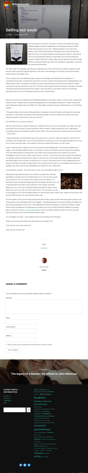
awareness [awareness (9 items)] (42, 386)
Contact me (7, 392)
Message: (9, 294)
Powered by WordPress (10, 470)
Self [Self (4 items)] (47, 442)
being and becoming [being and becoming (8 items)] (40, 388)
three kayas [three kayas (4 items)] (36, 447)
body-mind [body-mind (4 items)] (36, 391)
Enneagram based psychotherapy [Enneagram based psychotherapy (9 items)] (44, 412)
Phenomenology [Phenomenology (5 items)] (51, 436)
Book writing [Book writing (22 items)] (45, 391)
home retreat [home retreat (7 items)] (50, 419)
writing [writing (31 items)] (37, 453)
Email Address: (10, 323)
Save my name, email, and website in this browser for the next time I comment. (30, 341)
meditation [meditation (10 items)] (50, 429)
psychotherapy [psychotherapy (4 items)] (37, 438)
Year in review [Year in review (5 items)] (45, 453)
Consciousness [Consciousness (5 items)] (38, 403)
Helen (10, 31)
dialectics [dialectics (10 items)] (46, 408)
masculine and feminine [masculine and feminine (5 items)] (40, 429)
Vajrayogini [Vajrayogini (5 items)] (47, 450)
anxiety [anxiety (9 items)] (36, 386)
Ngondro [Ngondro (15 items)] (37, 436)
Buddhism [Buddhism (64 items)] (40, 394)
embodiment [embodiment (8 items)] (37, 410)
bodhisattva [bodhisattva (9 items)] (50, 388)
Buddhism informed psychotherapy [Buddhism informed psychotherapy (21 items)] (42, 399)
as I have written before (32, 206)
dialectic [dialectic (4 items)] (40, 408)
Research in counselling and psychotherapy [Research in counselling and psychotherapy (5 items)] (45, 440)
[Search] (29, 406)
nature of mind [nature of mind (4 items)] (37, 431)
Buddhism (44, 244)
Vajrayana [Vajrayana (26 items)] (38, 449)
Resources (7, 395)
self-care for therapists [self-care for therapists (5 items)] (40, 445)
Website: (8, 332)
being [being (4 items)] (48, 386)
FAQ (5, 399)
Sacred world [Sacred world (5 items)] (42, 442)
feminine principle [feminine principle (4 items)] (46, 417)
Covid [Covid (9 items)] (35, 408)
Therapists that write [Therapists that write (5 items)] (52, 445)
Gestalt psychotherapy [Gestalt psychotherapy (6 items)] (40, 419)
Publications (7, 397)
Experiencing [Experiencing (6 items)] (37, 417)
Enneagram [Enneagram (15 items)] (46, 410)
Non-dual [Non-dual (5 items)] (44, 436)
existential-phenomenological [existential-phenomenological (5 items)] (41, 414)
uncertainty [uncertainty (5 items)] (49, 447)
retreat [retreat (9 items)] (36, 442)
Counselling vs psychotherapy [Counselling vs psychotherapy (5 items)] (41, 405)
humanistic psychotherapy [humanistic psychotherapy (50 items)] (42, 424)
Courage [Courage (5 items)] (52, 405)
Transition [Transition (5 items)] (42, 447)
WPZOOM (81, 470)
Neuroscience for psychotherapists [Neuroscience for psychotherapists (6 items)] (43, 433)
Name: (8, 314)
